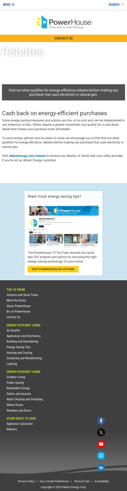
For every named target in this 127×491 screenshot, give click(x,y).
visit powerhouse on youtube (53, 269)
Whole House (15, 405)
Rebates (12, 429)
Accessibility (101, 481)
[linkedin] (101, 467)
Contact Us (13, 317)
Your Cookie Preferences (54, 481)
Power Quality (15, 383)
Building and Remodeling (22, 341)
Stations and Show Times (22, 295)
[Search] (116, 4)
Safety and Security (19, 394)
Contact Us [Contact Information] (63, 38)
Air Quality (13, 330)
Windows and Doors (19, 410)
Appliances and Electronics (24, 336)
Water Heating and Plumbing (25, 399)
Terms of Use (81, 481)
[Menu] (9, 4)
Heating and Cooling (19, 353)
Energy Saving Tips (18, 347)
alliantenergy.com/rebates (27, 156)
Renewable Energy (18, 388)
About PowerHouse (19, 306)
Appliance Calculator (20, 424)
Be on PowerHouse (18, 311)
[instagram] (101, 456)
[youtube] (101, 444)
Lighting (12, 364)
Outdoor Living (16, 377)
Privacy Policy (26, 481)
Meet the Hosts (16, 300)
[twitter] (101, 432)
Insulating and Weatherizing (24, 358)
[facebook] (101, 421)
